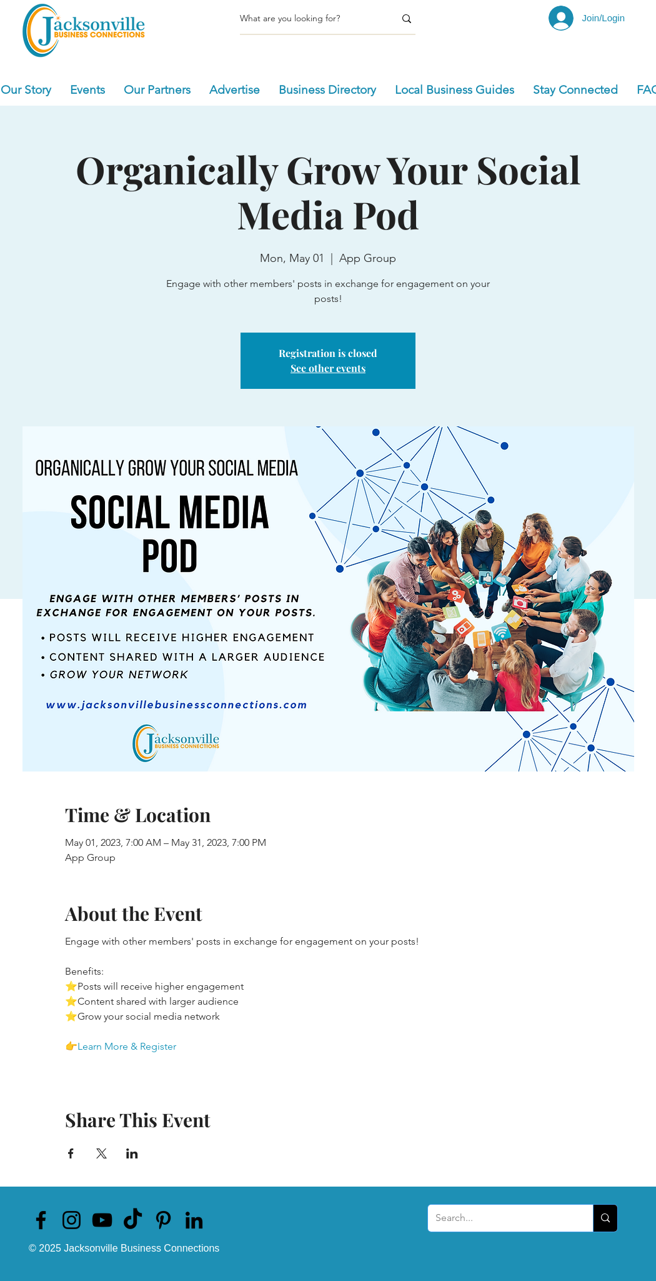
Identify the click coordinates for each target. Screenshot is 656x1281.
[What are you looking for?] (308, 19)
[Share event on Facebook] (71, 1153)
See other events (328, 367)
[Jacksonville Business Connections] (41, 1220)
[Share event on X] (101, 1153)
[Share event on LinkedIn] (132, 1153)
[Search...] (501, 1218)
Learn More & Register (126, 1046)
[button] (87, 90)
